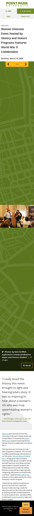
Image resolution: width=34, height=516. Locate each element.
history (27, 438)
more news (4, 25)
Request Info (25, 16)
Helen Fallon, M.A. (23, 475)
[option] (17, 216)
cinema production (18, 497)
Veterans (5, 434)
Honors (7, 441)
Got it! (26, 505)
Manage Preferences (26, 510)
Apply (8, 16)
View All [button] (27, 365)
